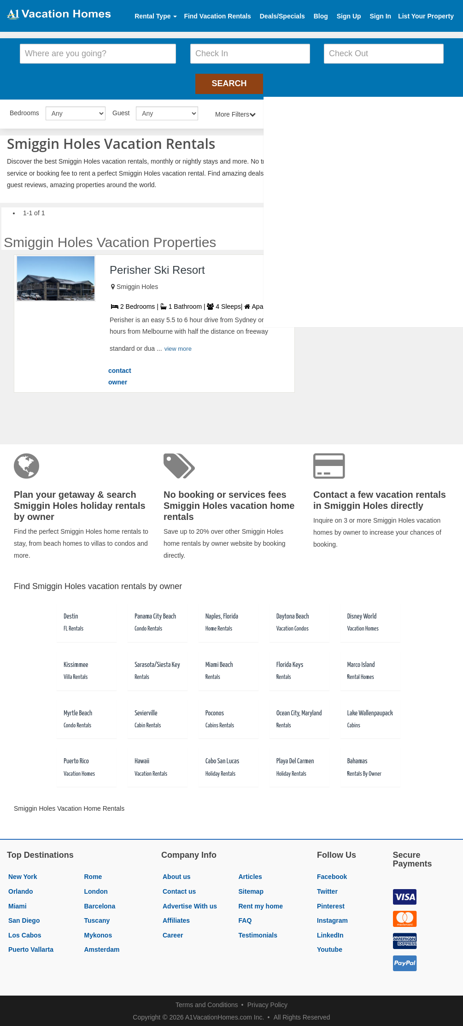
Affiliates (176, 919)
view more (178, 347)
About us (177, 875)
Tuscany (97, 919)
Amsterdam (102, 948)
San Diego (24, 919)
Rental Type (156, 16)
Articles (250, 875)
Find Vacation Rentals (217, 16)
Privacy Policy (267, 1003)
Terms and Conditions (207, 1003)
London (96, 890)
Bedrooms (24, 111)
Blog (321, 16)
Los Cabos (24, 934)
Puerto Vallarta (30, 948)
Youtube (329, 948)
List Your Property (426, 16)
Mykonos (98, 934)
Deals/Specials (282, 16)
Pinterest (331, 904)
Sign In (380, 16)
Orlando (20, 890)
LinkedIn (330, 934)
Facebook (332, 875)
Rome (93, 875)
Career (173, 934)
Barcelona (100, 904)
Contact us (179, 890)
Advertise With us (190, 904)
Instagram (332, 919)
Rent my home (261, 904)
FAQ (245, 919)
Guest (120, 111)
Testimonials (258, 934)
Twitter (327, 890)
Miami (17, 904)
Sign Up (349, 16)
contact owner (119, 375)
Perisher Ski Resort (157, 268)
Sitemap (251, 890)
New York (22, 875)
